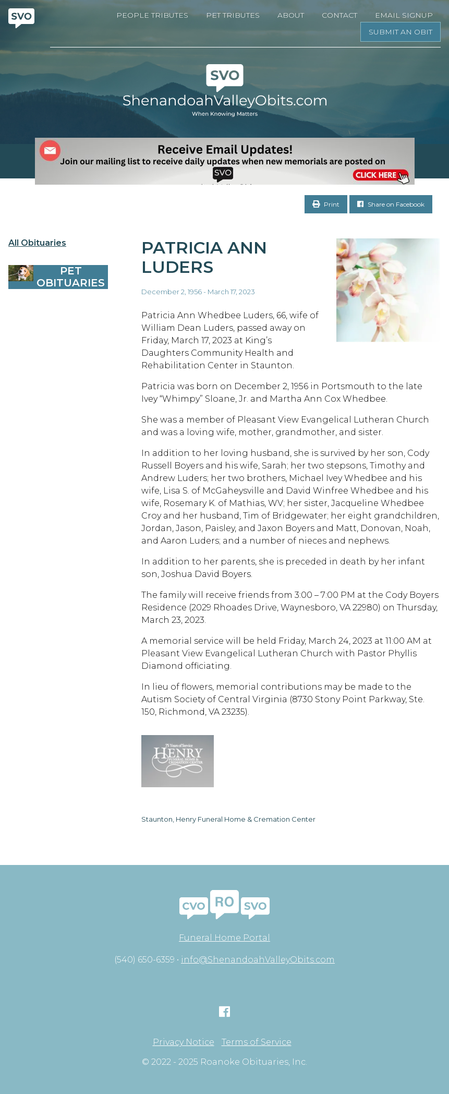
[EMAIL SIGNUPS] (224, 161)
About (290, 15)
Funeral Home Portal (224, 938)
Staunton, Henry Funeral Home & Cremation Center (228, 819)
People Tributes (152, 15)
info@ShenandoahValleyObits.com (258, 960)
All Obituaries (37, 243)
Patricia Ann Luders (204, 257)
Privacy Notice (183, 1042)
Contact (339, 15)
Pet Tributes (233, 15)
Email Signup (404, 15)
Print (325, 204)
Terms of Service (257, 1042)
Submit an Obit (400, 32)
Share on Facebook (390, 204)
